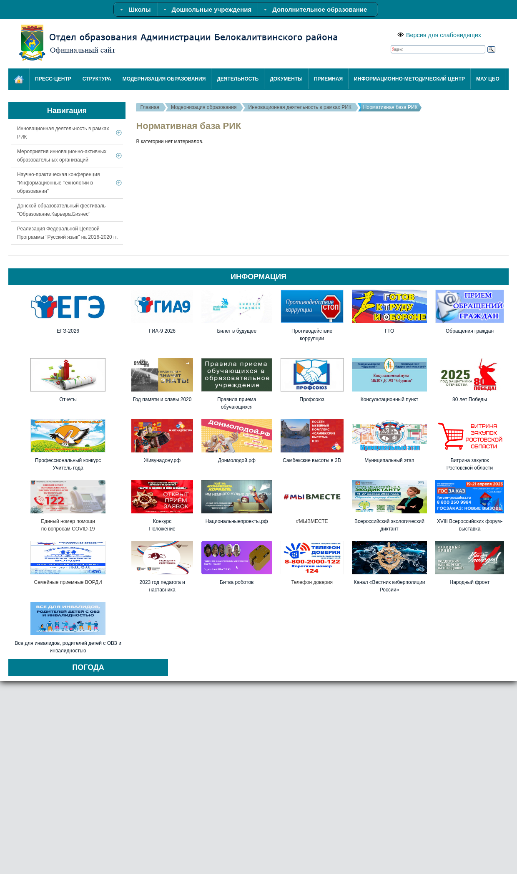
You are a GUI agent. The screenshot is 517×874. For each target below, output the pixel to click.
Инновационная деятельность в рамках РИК (299, 107)
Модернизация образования (203, 107)
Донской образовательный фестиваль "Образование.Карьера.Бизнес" (61, 210)
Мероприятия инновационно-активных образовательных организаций (61, 156)
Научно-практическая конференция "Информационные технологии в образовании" (58, 183)
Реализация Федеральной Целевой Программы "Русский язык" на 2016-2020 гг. (67, 233)
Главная (149, 107)
